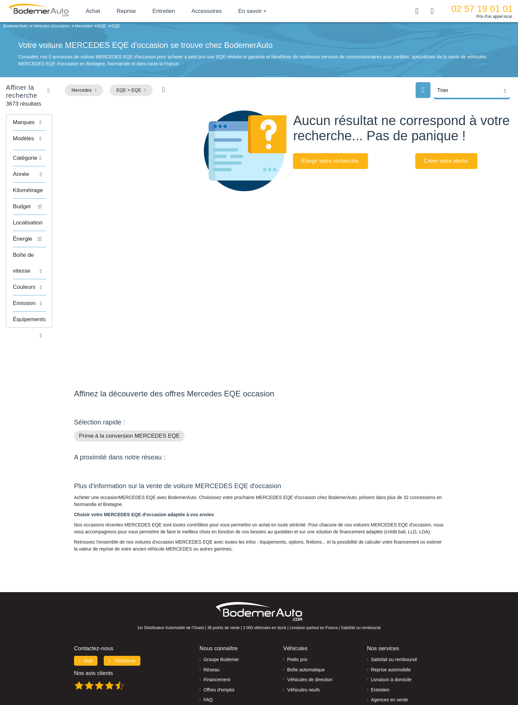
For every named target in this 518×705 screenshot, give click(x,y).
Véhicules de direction (309, 637)
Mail (85, 618)
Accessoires (222, 11)
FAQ (208, 657)
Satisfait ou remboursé (394, 617)
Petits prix (297, 617)
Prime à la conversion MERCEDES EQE (129, 394)
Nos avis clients (93, 631)
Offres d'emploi (219, 647)
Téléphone (122, 618)
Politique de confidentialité (370, 677)
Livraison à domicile (391, 637)
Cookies (333, 677)
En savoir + (268, 11)
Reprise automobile (391, 627)
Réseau (211, 627)
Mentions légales (305, 677)
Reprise (142, 11)
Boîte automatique (306, 627)
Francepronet (140, 678)
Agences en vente (389, 657)
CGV (403, 677)
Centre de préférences (264, 677)
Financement (217, 637)
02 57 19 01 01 (482, 9)
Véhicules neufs (303, 647)
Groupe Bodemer (221, 617)
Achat (108, 11)
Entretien (179, 11)
